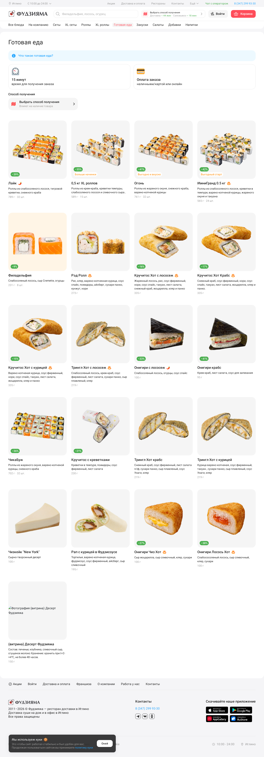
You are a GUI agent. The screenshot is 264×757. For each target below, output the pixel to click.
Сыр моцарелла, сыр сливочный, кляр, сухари (163, 557)
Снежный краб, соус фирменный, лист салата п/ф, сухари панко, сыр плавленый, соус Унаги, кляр (163, 468)
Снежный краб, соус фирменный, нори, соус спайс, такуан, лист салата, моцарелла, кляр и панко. (226, 284)
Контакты (177, 3)
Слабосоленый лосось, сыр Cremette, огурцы (36, 280)
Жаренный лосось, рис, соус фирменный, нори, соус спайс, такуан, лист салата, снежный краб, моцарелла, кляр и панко (160, 284)
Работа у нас (130, 684)
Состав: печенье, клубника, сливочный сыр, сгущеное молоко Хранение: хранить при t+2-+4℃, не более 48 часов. (36, 653)
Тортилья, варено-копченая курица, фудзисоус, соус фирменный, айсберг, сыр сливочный (98, 561)
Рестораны (158, 3)
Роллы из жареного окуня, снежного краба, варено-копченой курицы (161, 190)
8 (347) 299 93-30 (147, 708)
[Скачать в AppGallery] (217, 718)
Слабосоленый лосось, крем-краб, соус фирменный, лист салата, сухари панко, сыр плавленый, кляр (99, 376)
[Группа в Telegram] (138, 716)
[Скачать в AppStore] (217, 710)
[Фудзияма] (28, 14)
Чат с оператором (216, 3)
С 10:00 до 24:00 (40, 3)
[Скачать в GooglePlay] (241, 710)
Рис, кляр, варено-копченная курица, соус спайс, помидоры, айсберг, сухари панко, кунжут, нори (97, 284)
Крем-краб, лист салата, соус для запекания (225, 372)
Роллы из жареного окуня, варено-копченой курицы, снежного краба (36, 466)
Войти (32, 684)
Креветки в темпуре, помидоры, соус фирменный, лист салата (94, 466)
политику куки (84, 747)
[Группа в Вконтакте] (145, 716)
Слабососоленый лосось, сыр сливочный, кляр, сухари (223, 559)
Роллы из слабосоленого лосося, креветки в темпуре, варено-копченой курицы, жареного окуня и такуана (225, 192)
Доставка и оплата (133, 3)
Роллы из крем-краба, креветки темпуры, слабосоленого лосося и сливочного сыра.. (98, 190)
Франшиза (83, 684)
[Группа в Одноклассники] (152, 716)
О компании (106, 684)
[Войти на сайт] (218, 14)
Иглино (248, 744)
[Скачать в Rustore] (241, 718)
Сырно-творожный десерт (24, 557)
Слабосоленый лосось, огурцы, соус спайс (160, 373)
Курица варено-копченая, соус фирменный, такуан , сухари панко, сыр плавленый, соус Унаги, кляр (224, 468)
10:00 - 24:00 (223, 744)
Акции (111, 3)
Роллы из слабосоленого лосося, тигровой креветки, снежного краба (35, 190)
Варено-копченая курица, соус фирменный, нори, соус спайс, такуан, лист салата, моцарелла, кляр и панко (35, 376)
